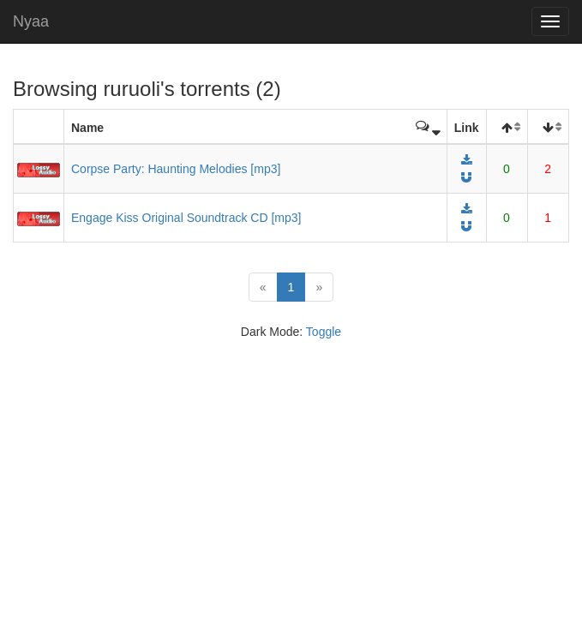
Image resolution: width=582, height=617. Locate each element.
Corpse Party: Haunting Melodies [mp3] (175, 169)
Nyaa (31, 21)
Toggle (323, 331)
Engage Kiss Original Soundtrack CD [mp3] (186, 218)
